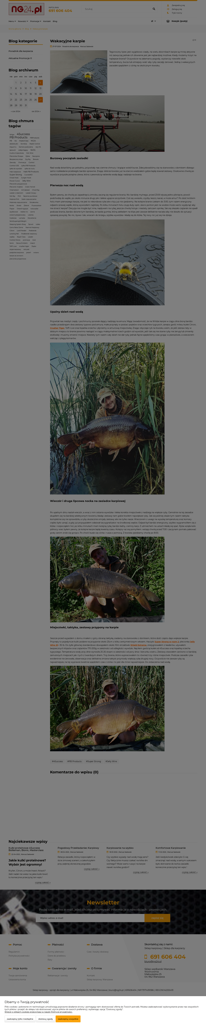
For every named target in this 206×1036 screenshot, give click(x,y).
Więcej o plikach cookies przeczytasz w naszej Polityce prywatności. (38, 1012)
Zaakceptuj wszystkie (68, 1019)
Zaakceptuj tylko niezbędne (20, 1019)
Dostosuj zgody (45, 1019)
